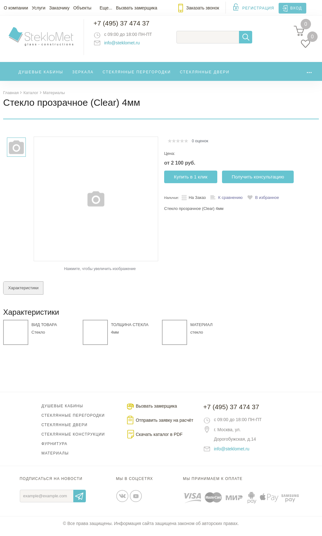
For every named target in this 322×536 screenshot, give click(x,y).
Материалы (55, 458)
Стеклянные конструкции (73, 439)
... (309, 75)
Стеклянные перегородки (137, 77)
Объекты (82, 7)
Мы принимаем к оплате (213, 484)
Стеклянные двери (205, 77)
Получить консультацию (258, 182)
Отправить (79, 501)
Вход (296, 8)
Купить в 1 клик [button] (191, 182)
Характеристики (23, 293)
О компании (16, 7)
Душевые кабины (41, 77)
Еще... (106, 7)
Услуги (38, 7)
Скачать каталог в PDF (159, 439)
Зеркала (83, 77)
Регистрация (258, 8)
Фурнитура (54, 449)
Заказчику (59, 7)
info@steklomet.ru (127, 45)
